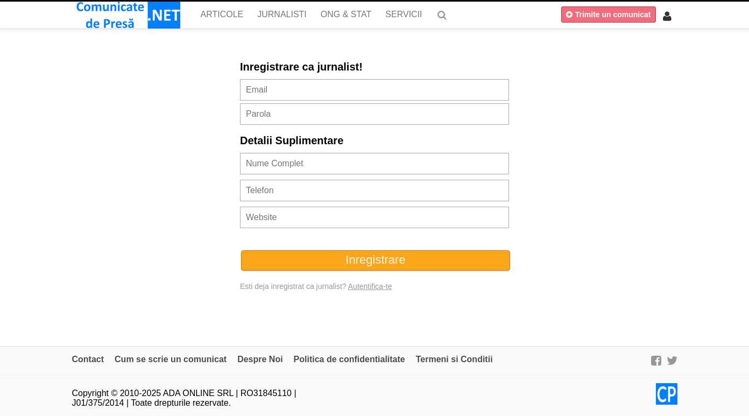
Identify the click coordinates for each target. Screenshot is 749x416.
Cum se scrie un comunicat (171, 359)
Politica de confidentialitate (349, 359)
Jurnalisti (282, 14)
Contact (88, 359)
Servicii (403, 14)
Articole (222, 14)
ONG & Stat (346, 14)
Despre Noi (259, 359)
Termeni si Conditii (454, 359)
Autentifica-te (370, 286)
